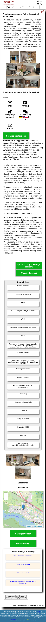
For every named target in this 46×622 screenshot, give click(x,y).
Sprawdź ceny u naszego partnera (28, 265)
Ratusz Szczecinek (23, 573)
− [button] (6, 498)
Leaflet (29, 526)
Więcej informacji (29, 273)
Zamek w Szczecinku (23, 564)
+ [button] (6, 494)
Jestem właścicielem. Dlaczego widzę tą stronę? (16, 597)
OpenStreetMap (38, 526)
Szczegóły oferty (23, 534)
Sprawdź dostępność (16, 136)
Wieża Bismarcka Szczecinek (22, 556)
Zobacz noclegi (23, 543)
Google (39, 612)
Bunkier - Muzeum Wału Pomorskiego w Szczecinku (23, 582)
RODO (13, 619)
